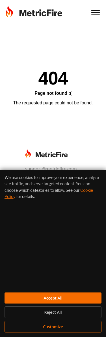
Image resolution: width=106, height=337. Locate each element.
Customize (53, 326)
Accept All (53, 298)
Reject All (53, 312)
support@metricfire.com (51, 169)
